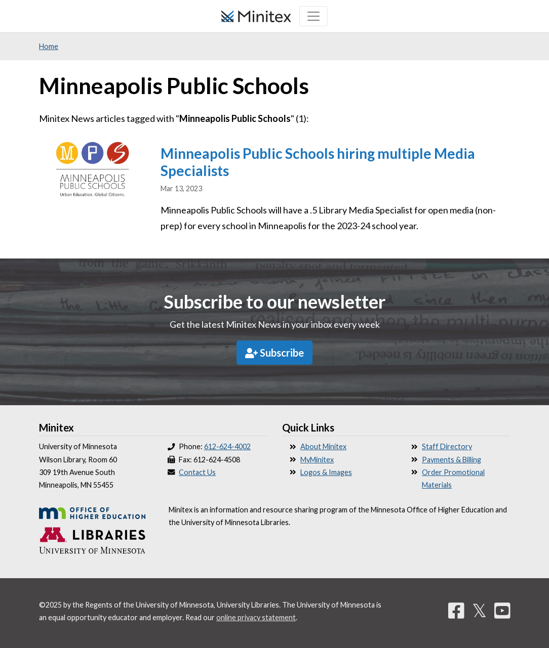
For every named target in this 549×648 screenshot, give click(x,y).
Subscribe (274, 353)
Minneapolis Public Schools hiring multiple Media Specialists (318, 162)
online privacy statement (256, 617)
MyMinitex (317, 459)
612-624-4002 (227, 446)
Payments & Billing (451, 459)
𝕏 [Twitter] (479, 610)
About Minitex (323, 446)
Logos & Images (326, 472)
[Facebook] (456, 610)
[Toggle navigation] (313, 16)
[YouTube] (502, 610)
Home (48, 46)
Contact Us (197, 472)
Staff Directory (447, 446)
